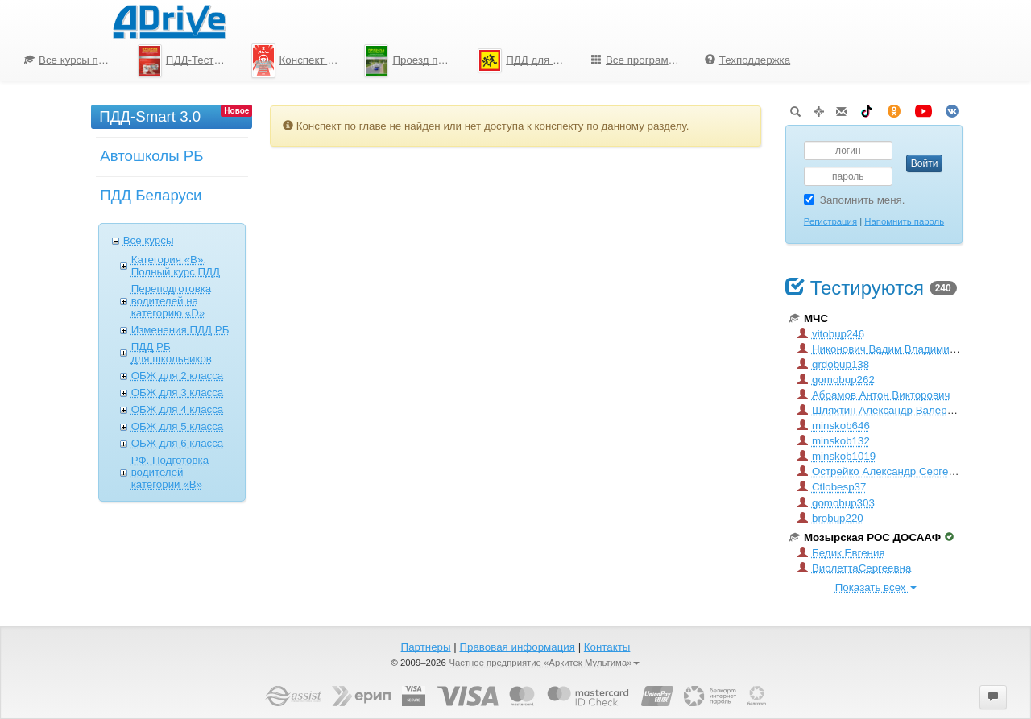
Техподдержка (747, 60)
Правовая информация (516, 647)
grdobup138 (833, 364)
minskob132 (833, 441)
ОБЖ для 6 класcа (177, 443)
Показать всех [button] (876, 587)
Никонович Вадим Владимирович (888, 349)
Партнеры (426, 647)
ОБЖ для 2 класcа (177, 376)
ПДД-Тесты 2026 (188, 60)
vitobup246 (830, 334)
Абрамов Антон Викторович (873, 395)
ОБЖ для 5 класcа (177, 426)
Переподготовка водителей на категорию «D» (171, 301)
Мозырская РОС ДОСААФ (871, 537)
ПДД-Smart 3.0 (150, 116)
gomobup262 (836, 380)
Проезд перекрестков (415, 60)
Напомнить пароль (904, 221)
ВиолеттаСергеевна (854, 568)
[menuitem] (69, 60)
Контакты (607, 647)
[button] (993, 697)
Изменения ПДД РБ (180, 330)
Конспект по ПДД (302, 60)
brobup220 (830, 518)
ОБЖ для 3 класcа (177, 392)
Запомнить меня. (854, 200)
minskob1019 (836, 456)
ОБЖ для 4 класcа (177, 409)
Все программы (637, 60)
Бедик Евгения (841, 553)
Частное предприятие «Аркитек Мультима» (544, 662)
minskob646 (833, 425)
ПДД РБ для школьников (171, 353)
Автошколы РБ (151, 155)
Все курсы (148, 240)
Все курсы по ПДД (75, 60)
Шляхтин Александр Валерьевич (886, 410)
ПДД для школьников (528, 60)
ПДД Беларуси (150, 195)
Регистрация (830, 221)
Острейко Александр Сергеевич (884, 471)
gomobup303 (836, 503)
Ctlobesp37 (831, 487)
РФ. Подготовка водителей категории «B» (170, 472)
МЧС (808, 318)
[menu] (407, 60)
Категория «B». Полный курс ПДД (175, 266)
